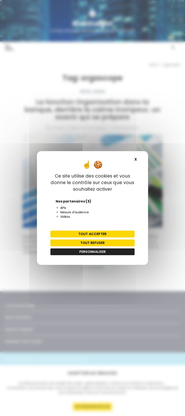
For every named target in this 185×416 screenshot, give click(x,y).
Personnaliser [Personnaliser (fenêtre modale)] (92, 251)
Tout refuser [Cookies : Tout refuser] (92, 242)
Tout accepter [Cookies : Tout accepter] (92, 233)
